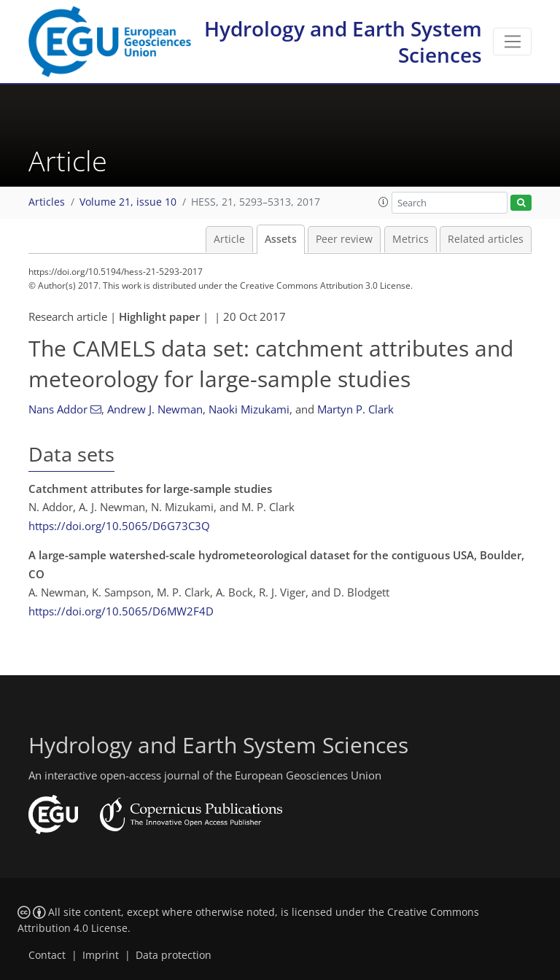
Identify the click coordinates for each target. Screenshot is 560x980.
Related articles (486, 239)
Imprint (100, 955)
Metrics (410, 239)
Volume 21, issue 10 (127, 202)
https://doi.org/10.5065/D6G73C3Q (119, 525)
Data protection (173, 955)
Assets (281, 239)
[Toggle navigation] (512, 41)
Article (229, 239)
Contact (47, 955)
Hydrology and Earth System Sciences (343, 42)
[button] (383, 202)
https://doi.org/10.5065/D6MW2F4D (121, 611)
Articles (46, 202)
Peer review (344, 239)
